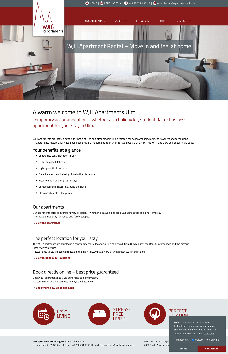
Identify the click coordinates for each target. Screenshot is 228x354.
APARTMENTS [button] (93, 21)
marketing (212, 339)
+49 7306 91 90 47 (139, 3)
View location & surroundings (53, 258)
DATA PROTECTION (153, 341)
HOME (93, 3)
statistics (198, 339)
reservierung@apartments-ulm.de (176, 3)
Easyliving (63, 313)
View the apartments (48, 223)
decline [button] (183, 349)
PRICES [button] (119, 21)
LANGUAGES (111, 3)
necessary (182, 339)
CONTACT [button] (182, 21)
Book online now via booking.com (55, 288)
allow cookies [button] (211, 349)
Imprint (167, 341)
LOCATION (142, 21)
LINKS (162, 21)
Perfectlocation (178, 313)
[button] (17, 63)
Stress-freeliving (121, 314)
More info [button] (209, 333)
